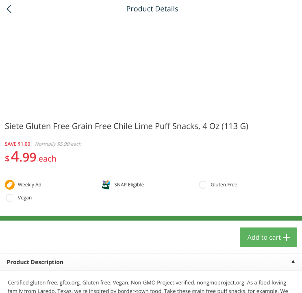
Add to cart (264, 237)
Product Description (35, 262)
